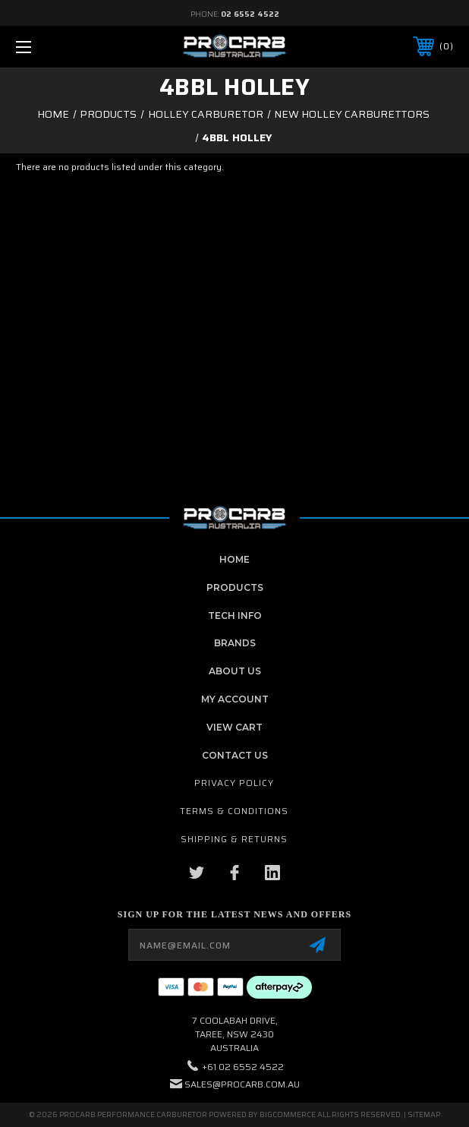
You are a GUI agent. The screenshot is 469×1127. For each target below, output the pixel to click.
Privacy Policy (234, 782)
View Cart (234, 727)
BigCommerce (288, 1114)
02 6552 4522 (250, 14)
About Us (235, 671)
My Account (235, 699)
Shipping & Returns (234, 839)
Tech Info (235, 615)
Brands (235, 643)
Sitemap (424, 1114)
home (234, 559)
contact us (235, 755)
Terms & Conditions (234, 810)
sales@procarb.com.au (242, 1084)
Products (234, 587)
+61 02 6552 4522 (243, 1066)
